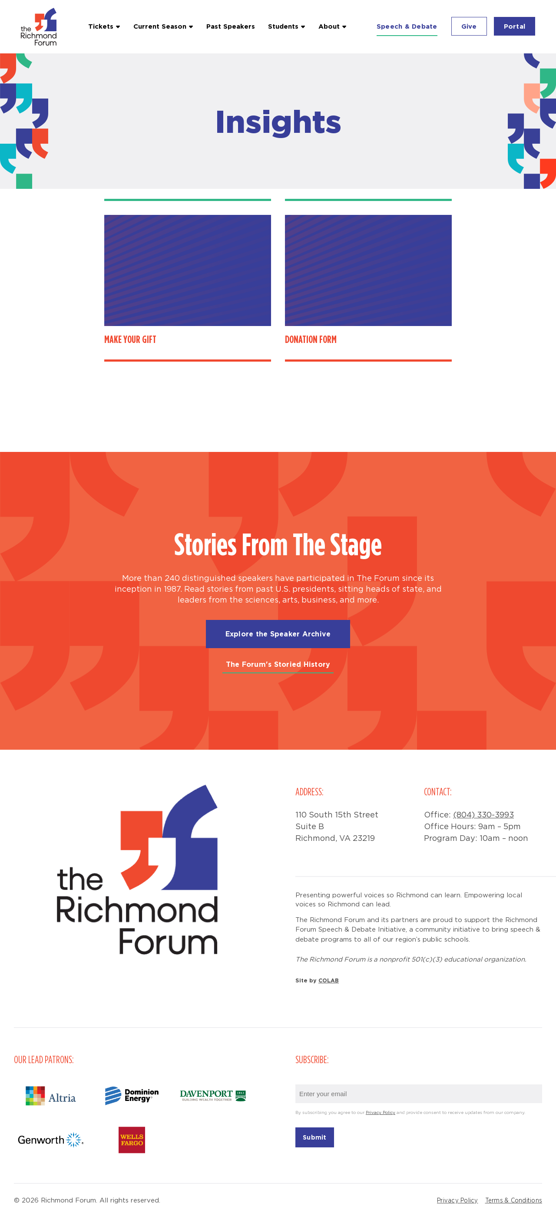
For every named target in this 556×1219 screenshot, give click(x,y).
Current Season (159, 26)
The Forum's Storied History (278, 664)
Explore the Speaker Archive (278, 634)
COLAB (328, 980)
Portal (515, 26)
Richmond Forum (40, 27)
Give (469, 26)
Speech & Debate (407, 26)
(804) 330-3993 (483, 815)
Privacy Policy (380, 1113)
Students (283, 26)
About (329, 26)
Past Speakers (230, 26)
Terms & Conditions (514, 1200)
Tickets (100, 26)
